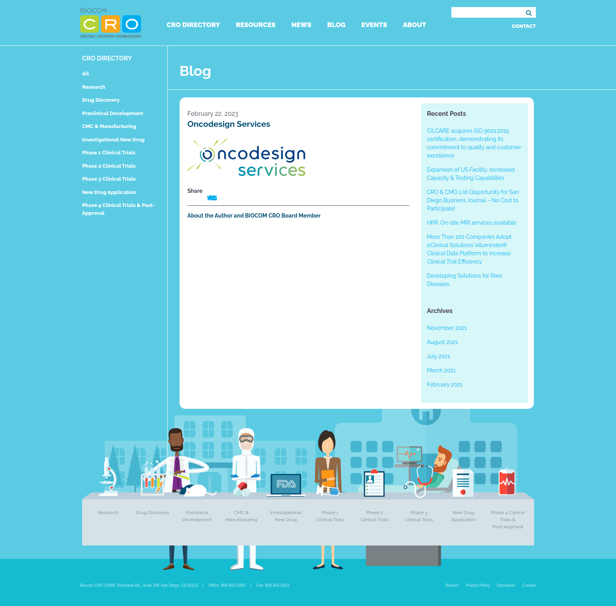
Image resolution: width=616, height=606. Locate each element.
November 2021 (447, 328)
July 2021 (438, 356)
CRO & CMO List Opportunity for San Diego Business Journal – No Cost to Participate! (473, 200)
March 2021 (441, 370)
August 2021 (442, 342)
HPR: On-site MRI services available (472, 223)
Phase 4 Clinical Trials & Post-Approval (508, 519)
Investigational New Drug (113, 140)
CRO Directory (193, 25)
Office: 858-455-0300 (227, 585)
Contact (524, 26)
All (85, 74)
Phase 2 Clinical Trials (109, 166)
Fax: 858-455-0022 (273, 585)
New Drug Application (109, 192)
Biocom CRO (110, 23)
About (414, 25)
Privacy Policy (478, 585)
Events (374, 25)
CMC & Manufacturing (109, 126)
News (302, 25)
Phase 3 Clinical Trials (109, 179)
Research (93, 87)
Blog (336, 25)
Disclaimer (506, 585)
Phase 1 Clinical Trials (109, 153)
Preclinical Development (112, 113)
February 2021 (444, 384)
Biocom (452, 585)
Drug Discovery (100, 100)
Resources (255, 25)
